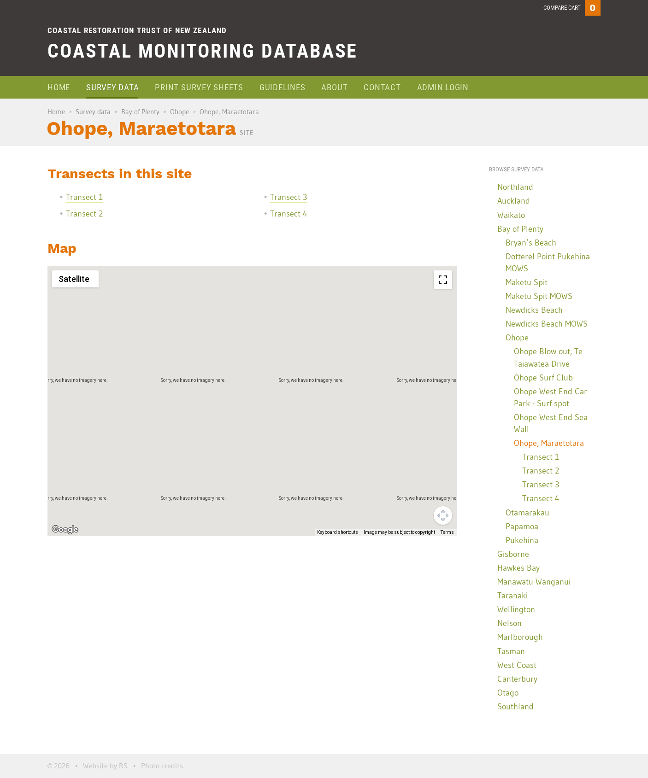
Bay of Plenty (140, 111)
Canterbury (517, 679)
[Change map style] (75, 278)
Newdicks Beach (534, 310)
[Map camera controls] (443, 515)
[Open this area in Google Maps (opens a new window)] (65, 530)
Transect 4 (288, 214)
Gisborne (513, 554)
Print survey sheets (199, 87)
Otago (507, 693)
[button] (358, 464)
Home (58, 87)
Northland (515, 187)
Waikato (511, 215)
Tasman (511, 651)
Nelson (509, 623)
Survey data (112, 87)
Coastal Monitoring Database (202, 51)
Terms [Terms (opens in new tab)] (447, 532)
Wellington (516, 609)
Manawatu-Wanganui (534, 582)
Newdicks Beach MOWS (547, 324)
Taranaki (512, 596)
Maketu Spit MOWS (539, 296)
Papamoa (522, 526)
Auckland (513, 201)
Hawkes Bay (518, 568)
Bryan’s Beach (531, 243)
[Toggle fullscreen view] (443, 279)
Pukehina (522, 540)
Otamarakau (527, 513)
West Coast (516, 665)
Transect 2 (84, 214)
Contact (382, 87)
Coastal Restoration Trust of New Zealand (137, 30)
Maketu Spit (527, 282)
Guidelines (282, 87)
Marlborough (520, 637)
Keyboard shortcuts (337, 532)
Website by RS (105, 765)
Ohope (179, 111)
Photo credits (162, 765)
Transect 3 (288, 197)
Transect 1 (84, 197)
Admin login (443, 87)
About (334, 87)
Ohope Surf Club (543, 378)
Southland (515, 707)
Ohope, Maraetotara (549, 443)
